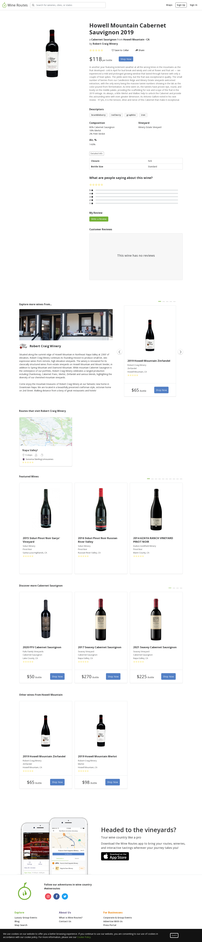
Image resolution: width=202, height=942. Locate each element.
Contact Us (65, 921)
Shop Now (126, 59)
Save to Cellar (120, 50)
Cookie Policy (84, 937)
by (103, 43)
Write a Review (99, 218)
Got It (174, 935)
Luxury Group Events (26, 917)
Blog (17, 921)
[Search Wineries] (68, 5)
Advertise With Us (112, 921)
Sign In (193, 4)
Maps (169, 4)
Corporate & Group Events (117, 917)
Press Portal (109, 925)
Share (140, 50)
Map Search (21, 925)
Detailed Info (97, 153)
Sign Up (181, 4)
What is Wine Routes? (70, 917)
